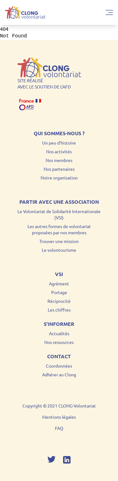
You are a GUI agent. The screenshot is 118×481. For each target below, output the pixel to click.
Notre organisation (59, 177)
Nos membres (59, 160)
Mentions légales (59, 417)
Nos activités (59, 151)
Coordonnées (59, 366)
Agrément (59, 283)
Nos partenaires (59, 169)
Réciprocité (59, 301)
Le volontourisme (59, 250)
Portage (59, 292)
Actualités (59, 333)
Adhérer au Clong (59, 374)
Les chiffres (59, 309)
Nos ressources (59, 342)
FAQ (59, 428)
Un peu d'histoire (59, 142)
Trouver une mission (59, 241)
